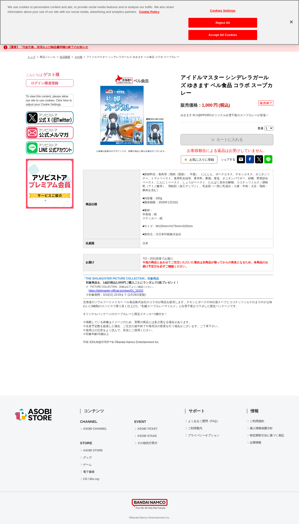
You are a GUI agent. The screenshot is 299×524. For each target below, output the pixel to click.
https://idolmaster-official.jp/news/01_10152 (116, 290)
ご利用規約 (257, 421)
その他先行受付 (147, 443)
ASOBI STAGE (147, 436)
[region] (149, 22)
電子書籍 (88, 472)
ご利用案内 (195, 428)
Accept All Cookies (223, 35)
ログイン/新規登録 (45, 83)
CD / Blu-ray (91, 479)
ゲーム (87, 464)
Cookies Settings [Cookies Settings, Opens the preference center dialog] (223, 10)
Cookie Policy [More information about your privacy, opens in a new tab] (149, 12)
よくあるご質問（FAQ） (204, 421)
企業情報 (255, 442)
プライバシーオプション (203, 435)
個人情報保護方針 (261, 428)
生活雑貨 (65, 56)
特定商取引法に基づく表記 (267, 435)
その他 (78, 56)
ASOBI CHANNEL (95, 428)
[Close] (291, 22)
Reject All (223, 23)
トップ (31, 56)
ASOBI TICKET (147, 428)
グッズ (87, 457)
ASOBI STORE (93, 450)
